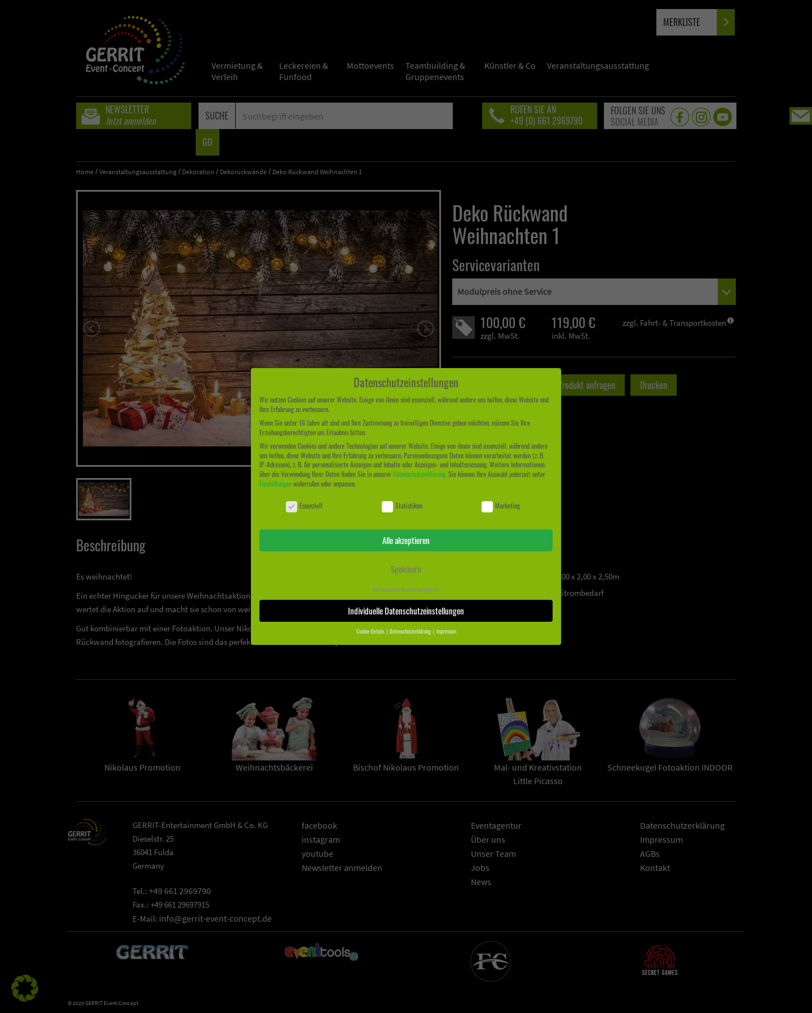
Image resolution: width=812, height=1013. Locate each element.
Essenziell (304, 506)
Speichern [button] (406, 569)
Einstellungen (275, 483)
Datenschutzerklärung (419, 474)
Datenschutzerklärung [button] (411, 631)
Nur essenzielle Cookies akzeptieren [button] (406, 590)
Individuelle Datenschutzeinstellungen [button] (406, 610)
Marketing (501, 506)
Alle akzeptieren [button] (406, 540)
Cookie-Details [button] (370, 631)
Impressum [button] (446, 631)
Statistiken (402, 506)
